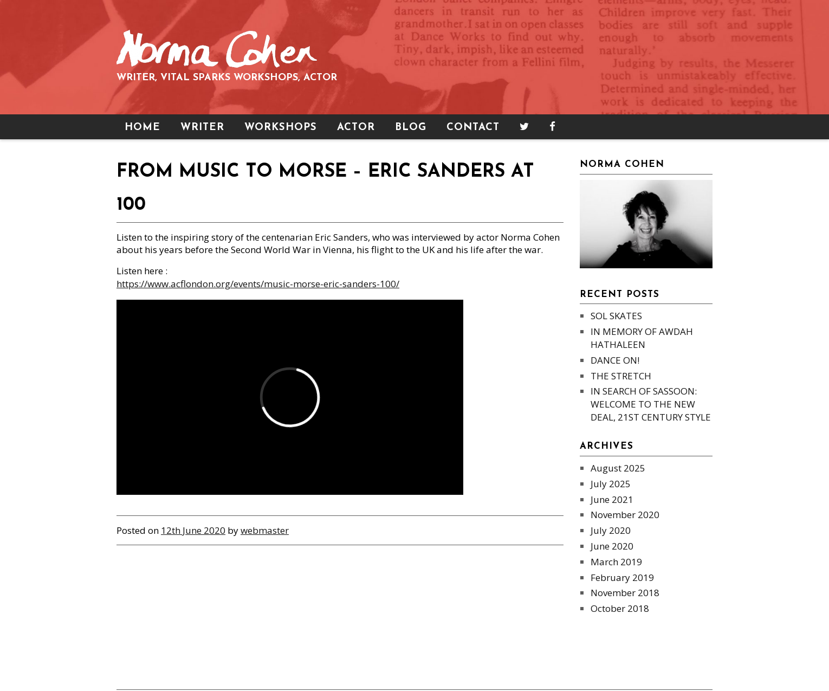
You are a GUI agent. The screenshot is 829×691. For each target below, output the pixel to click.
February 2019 (622, 577)
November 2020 (625, 514)
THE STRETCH (621, 376)
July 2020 (611, 530)
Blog (410, 127)
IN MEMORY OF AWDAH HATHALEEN (642, 338)
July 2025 (611, 483)
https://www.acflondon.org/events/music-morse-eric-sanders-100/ (257, 283)
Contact (473, 127)
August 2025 (618, 468)
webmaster (265, 530)
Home (142, 127)
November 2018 (625, 592)
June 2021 (612, 499)
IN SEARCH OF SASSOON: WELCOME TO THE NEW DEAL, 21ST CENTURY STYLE (651, 404)
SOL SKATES (616, 315)
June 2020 (612, 546)
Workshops (280, 127)
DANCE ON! (615, 360)
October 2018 (620, 608)
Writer (202, 127)
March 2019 (616, 562)
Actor (356, 127)
